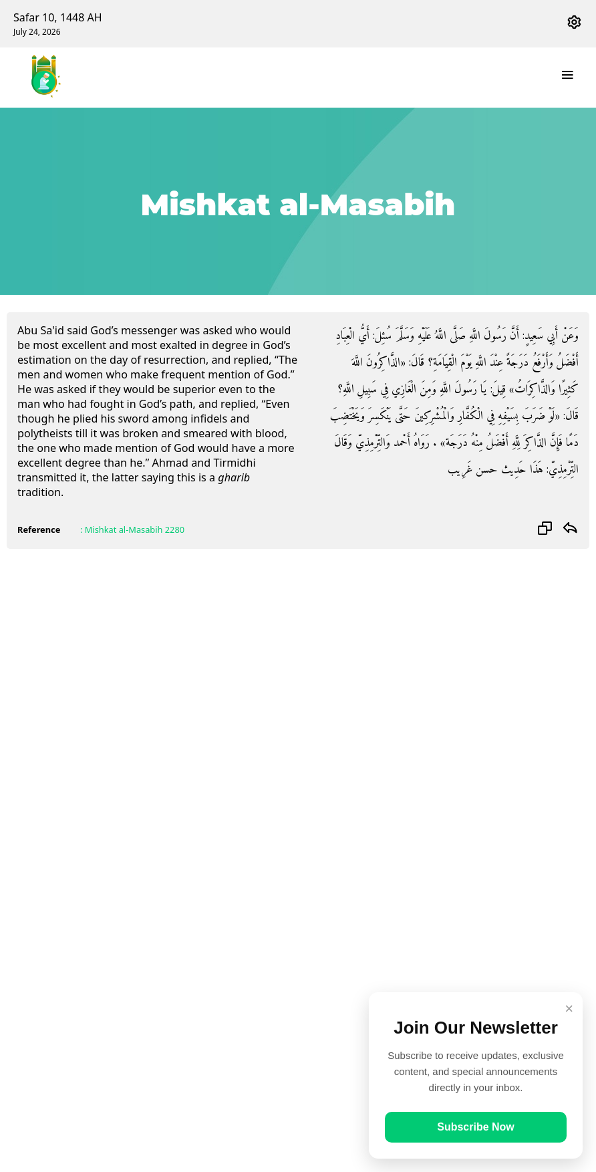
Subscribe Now (475, 1127)
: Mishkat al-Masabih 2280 (132, 529)
